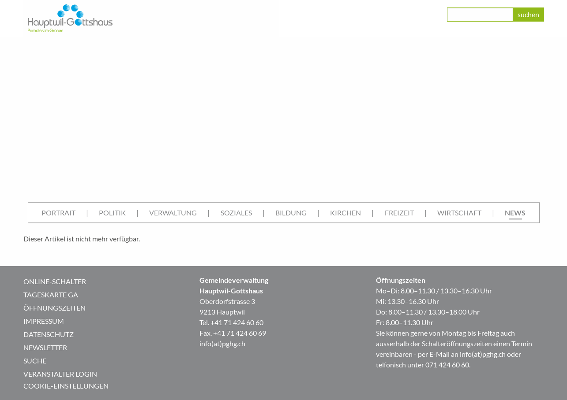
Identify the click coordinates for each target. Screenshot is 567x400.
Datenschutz (48, 334)
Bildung (291, 212)
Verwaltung (173, 212)
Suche (34, 360)
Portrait (58, 212)
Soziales (236, 212)
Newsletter (45, 347)
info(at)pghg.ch (222, 343)
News (515, 212)
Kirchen (345, 212)
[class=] (480, 14)
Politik (112, 212)
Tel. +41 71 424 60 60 (231, 322)
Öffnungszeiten (54, 308)
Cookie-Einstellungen (66, 385)
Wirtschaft (459, 212)
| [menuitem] (87, 212)
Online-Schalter (54, 281)
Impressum (43, 321)
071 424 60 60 (447, 364)
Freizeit (399, 212)
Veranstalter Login (60, 374)
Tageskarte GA (50, 294)
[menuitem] (58, 213)
